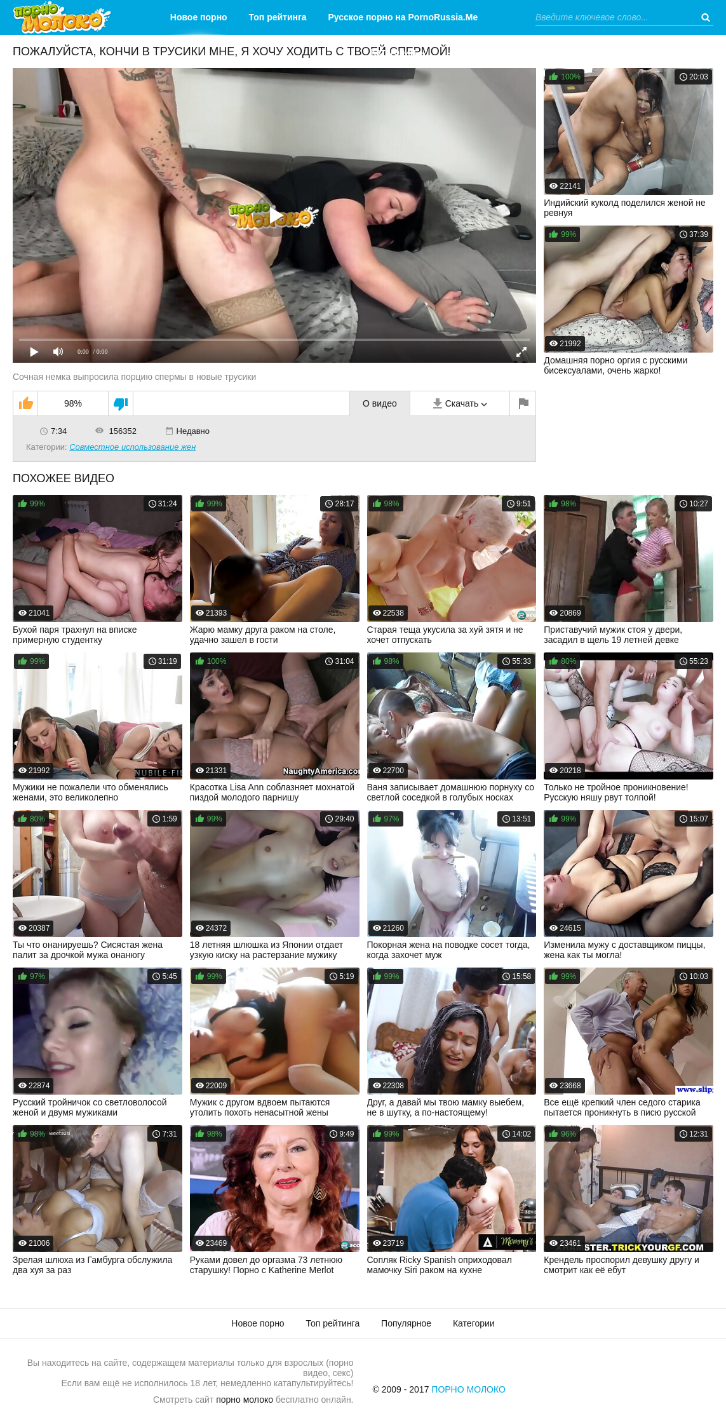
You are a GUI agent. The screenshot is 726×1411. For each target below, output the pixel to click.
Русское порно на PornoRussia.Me (403, 17)
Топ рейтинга (278, 17)
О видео (380, 403)
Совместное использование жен (132, 447)
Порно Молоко (468, 1389)
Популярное (406, 1323)
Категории (392, 52)
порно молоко (244, 1399)
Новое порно (198, 17)
